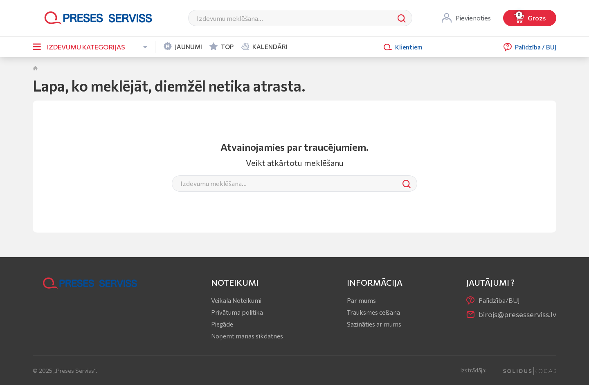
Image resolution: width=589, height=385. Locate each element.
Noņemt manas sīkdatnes (247, 336)
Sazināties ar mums (374, 324)
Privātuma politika (237, 312)
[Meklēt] (290, 18)
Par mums (361, 300)
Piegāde (222, 324)
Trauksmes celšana (373, 312)
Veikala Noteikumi (236, 300)
